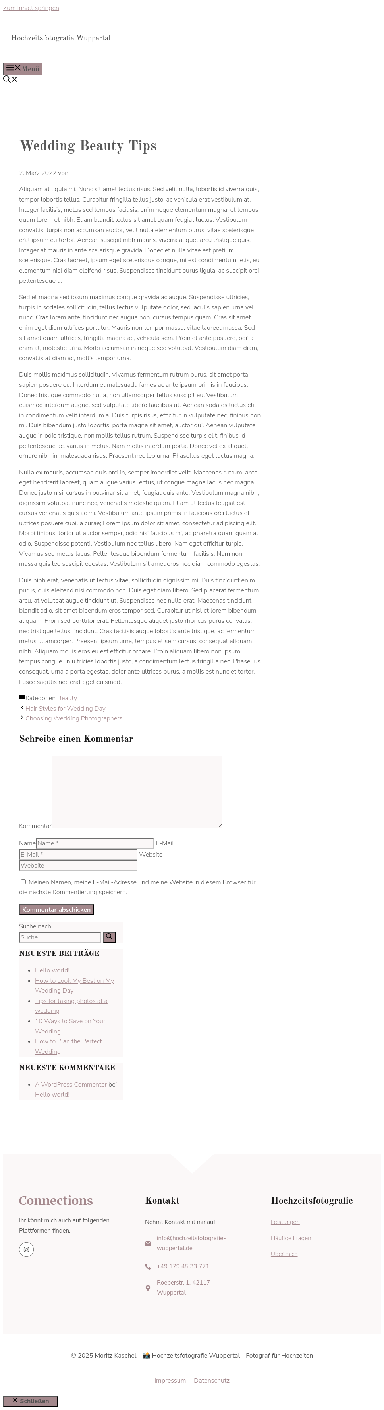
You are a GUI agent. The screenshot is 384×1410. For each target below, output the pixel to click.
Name (27, 843)
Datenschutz (212, 1380)
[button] (10, 81)
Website (150, 854)
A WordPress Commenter (71, 1084)
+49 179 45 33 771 (183, 1266)
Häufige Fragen (291, 1238)
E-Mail (165, 843)
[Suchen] (109, 937)
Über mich (284, 1254)
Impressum (170, 1380)
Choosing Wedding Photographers (73, 718)
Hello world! (52, 970)
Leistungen (285, 1222)
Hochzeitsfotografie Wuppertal (60, 38)
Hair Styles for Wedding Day (65, 708)
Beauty (67, 698)
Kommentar (35, 826)
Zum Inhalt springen (31, 8)
